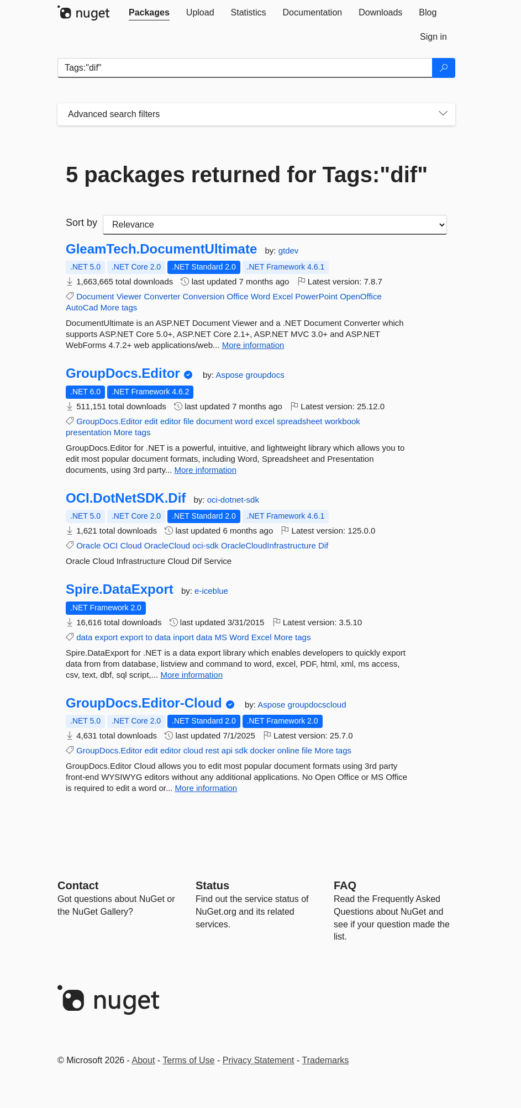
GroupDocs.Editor (123, 373)
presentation (89, 432)
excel (265, 421)
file (188, 421)
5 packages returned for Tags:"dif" (247, 174)
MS (220, 637)
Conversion (204, 296)
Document (95, 296)
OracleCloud (167, 545)
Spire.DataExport (119, 589)
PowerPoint (316, 296)
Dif (323, 545)
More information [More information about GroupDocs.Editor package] (206, 469)
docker (262, 750)
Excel (282, 296)
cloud (193, 750)
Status (212, 885)
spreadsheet (300, 421)
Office (238, 296)
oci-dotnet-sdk (233, 499)
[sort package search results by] (275, 225)
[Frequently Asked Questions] (345, 885)
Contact (77, 885)
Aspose (230, 374)
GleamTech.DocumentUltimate (161, 249)
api (227, 750)
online (288, 750)
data (84, 637)
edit (151, 421)
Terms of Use (188, 1060)
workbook (342, 421)
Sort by (81, 222)
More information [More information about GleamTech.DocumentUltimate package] (253, 345)
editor (170, 421)
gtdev (288, 250)
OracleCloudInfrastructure (268, 545)
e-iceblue (211, 590)
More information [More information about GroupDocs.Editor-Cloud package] (206, 788)
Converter (162, 296)
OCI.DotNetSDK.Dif (126, 498)
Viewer (129, 296)
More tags (119, 307)
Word (261, 296)
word (244, 421)
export (106, 637)
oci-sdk (205, 545)
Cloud (130, 545)
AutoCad (82, 307)
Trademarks (325, 1060)
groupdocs (265, 374)
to (148, 637)
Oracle (88, 545)
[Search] (443, 68)
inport (183, 637)
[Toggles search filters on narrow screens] (443, 114)
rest (212, 750)
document (214, 421)
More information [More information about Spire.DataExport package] (191, 674)
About (143, 1060)
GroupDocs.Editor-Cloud (144, 703)
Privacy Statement (258, 1060)
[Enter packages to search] (245, 68)
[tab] (149, 13)
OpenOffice (361, 296)
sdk (241, 750)
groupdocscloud (317, 704)
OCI (110, 545)
